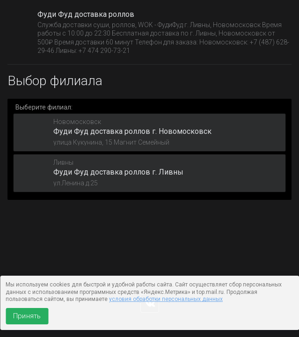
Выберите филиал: (44, 107)
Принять (27, 316)
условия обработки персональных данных (166, 299)
